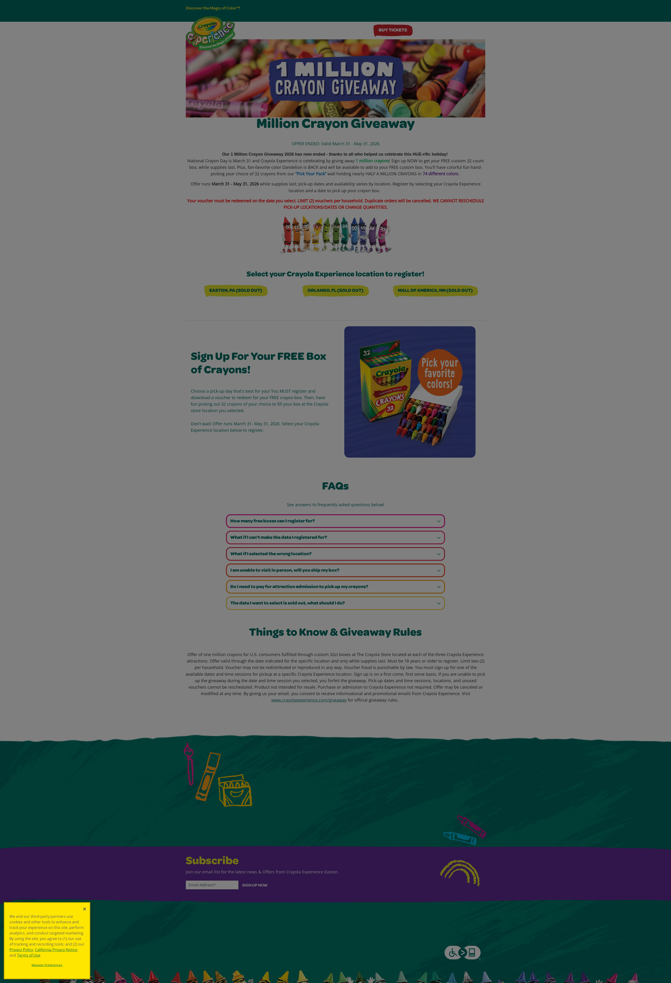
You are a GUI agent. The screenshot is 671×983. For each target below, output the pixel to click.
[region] (47, 940)
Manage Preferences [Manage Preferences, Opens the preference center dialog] (47, 965)
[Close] (84, 909)
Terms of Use (28, 955)
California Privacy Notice (56, 949)
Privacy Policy (21, 949)
